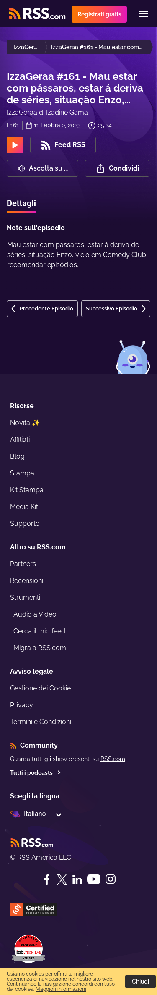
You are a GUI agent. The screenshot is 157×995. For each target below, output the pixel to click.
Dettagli (21, 203)
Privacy (21, 705)
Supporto (25, 524)
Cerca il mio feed (39, 631)
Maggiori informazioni (61, 989)
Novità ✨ (25, 423)
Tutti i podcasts (35, 772)
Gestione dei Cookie (40, 688)
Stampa (22, 473)
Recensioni (26, 581)
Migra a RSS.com (39, 648)
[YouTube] (93, 879)
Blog (17, 456)
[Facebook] (47, 879)
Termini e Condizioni (40, 722)
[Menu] (144, 14)
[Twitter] (62, 879)
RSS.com (112, 759)
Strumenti (25, 597)
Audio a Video (35, 614)
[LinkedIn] (77, 879)
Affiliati (20, 440)
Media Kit (24, 507)
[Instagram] (111, 879)
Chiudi (140, 981)
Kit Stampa (27, 490)
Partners (23, 564)
